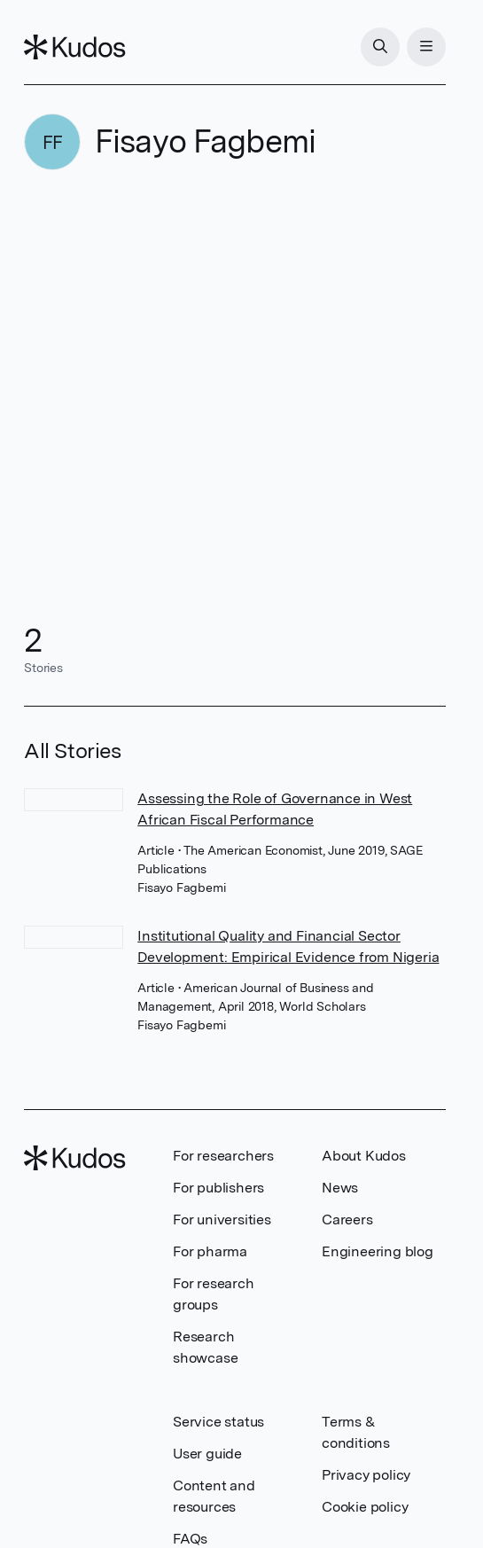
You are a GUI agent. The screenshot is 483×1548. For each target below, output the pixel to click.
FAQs (190, 1538)
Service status (218, 1421)
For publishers (218, 1187)
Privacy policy (366, 1474)
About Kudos (364, 1155)
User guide (207, 1453)
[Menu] (426, 46)
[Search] (380, 46)
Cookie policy (365, 1506)
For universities (222, 1219)
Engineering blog (377, 1251)
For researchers (223, 1155)
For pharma (210, 1251)
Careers (347, 1219)
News (340, 1187)
